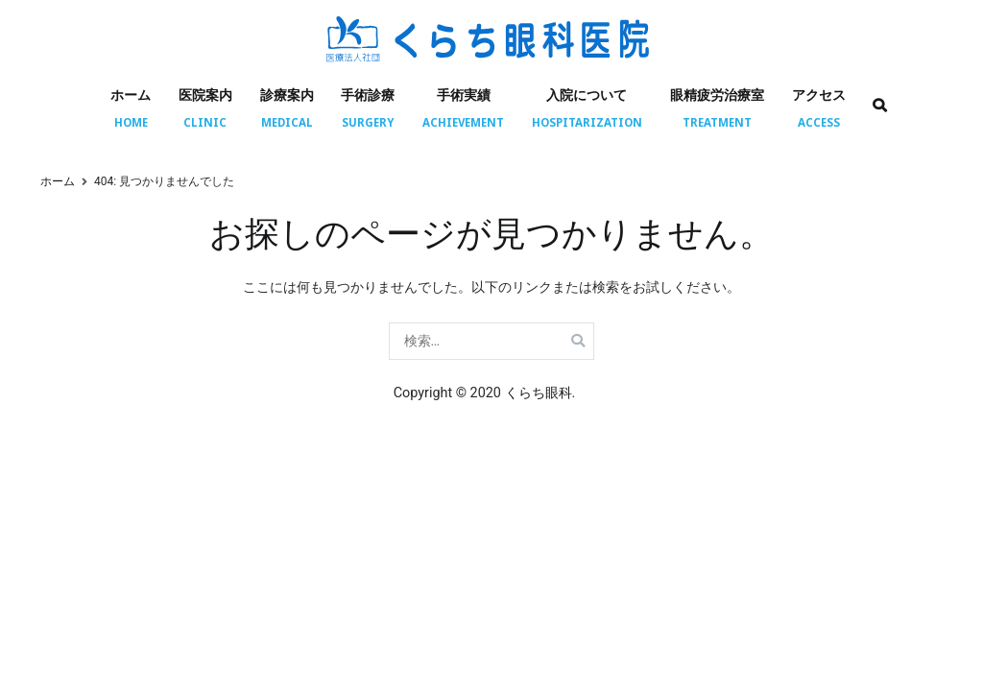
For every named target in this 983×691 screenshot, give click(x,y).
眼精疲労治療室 (717, 94)
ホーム (130, 94)
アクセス (819, 94)
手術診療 (368, 94)
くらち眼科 (538, 393)
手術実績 (464, 94)
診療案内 (287, 94)
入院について (586, 94)
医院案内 (205, 94)
